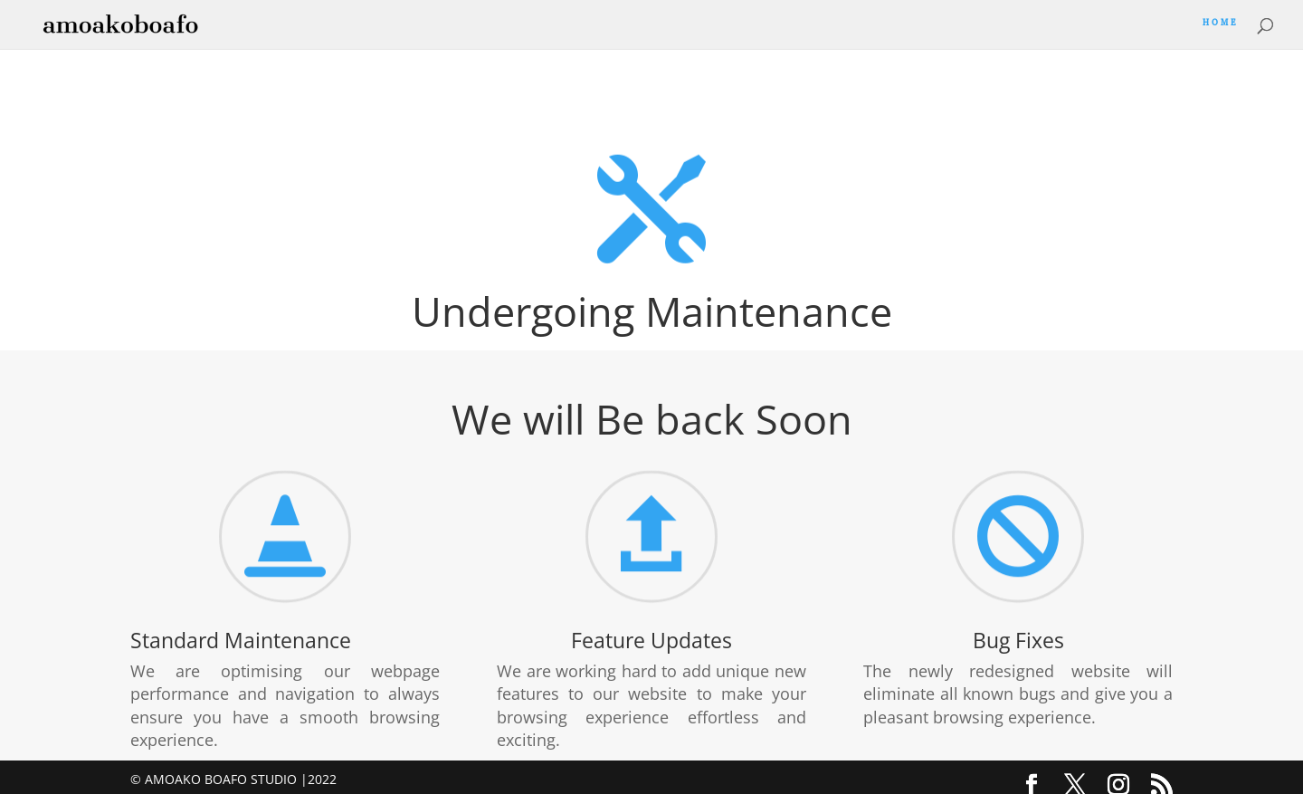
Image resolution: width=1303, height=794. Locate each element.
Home (1220, 26)
